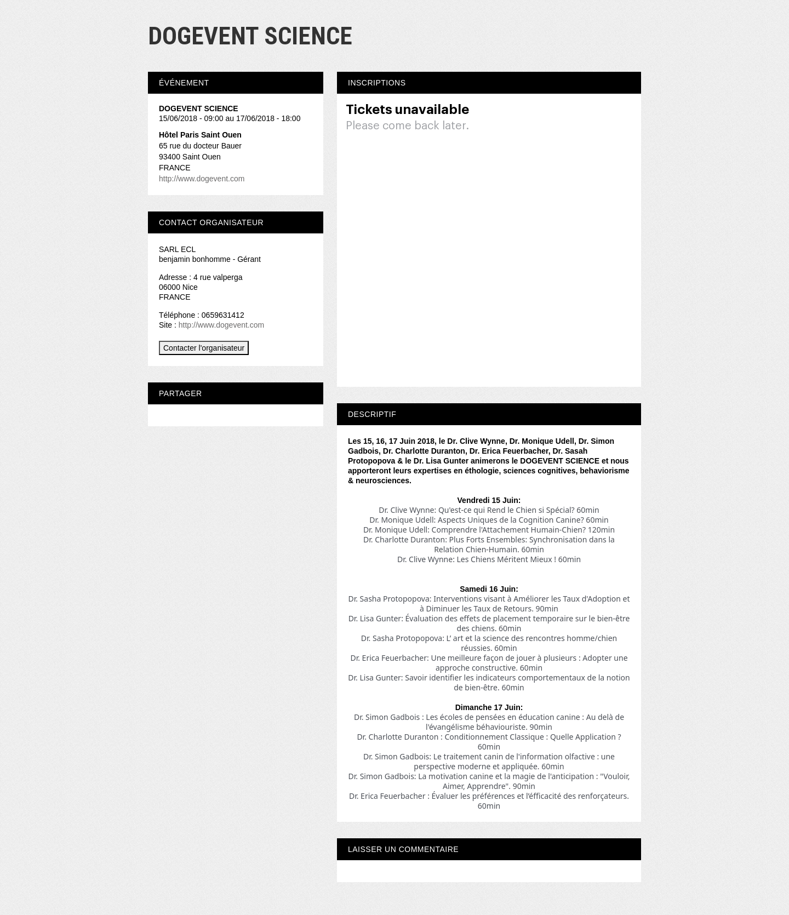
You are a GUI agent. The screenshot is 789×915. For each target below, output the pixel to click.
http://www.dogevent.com (201, 178)
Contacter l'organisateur (203, 348)
